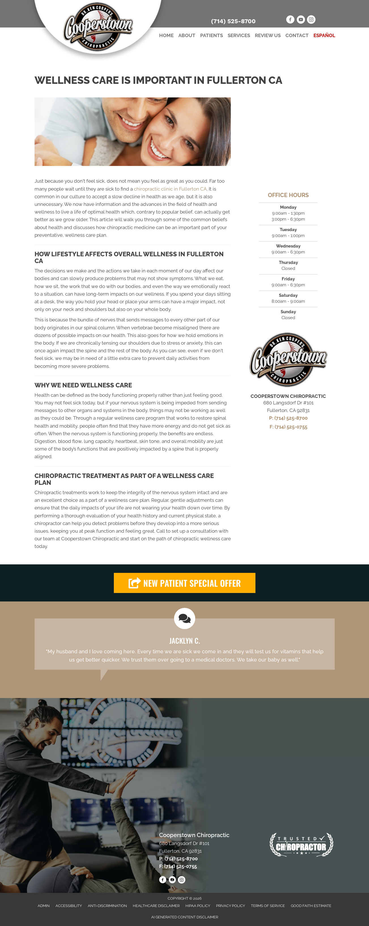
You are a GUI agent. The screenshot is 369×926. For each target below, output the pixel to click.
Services (239, 35)
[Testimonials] (185, 643)
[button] (184, 583)
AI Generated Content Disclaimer (184, 917)
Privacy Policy (230, 906)
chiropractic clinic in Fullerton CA (170, 189)
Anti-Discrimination (107, 906)
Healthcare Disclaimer (156, 906)
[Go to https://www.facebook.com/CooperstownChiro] (290, 20)
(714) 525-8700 (233, 21)
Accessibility (69, 906)
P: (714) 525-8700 (288, 418)
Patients (211, 35)
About (186, 35)
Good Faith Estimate (311, 906)
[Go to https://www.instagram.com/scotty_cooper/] (311, 20)
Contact (297, 35)
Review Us (268, 35)
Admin (44, 906)
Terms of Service (268, 906)
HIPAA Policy (197, 906)
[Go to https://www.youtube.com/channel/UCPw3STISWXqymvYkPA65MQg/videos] (301, 20)
